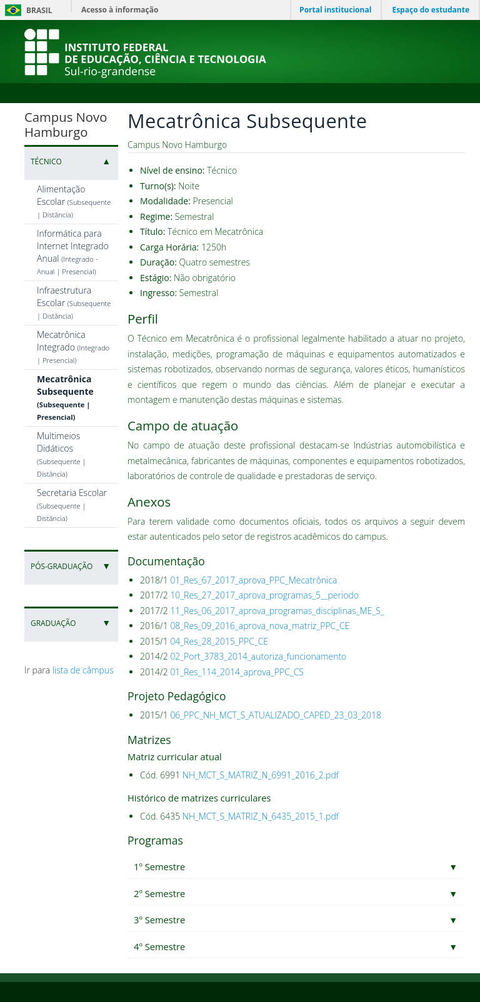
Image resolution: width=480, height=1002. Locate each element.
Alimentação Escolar (74, 201)
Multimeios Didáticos (61, 454)
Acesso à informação (119, 9)
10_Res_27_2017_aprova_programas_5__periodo (264, 595)
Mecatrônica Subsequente (65, 397)
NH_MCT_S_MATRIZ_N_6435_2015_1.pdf (260, 816)
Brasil (26, 10)
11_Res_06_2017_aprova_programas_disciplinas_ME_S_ (277, 611)
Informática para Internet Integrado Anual (73, 251)
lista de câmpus (83, 670)
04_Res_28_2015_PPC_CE (219, 641)
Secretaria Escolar (72, 505)
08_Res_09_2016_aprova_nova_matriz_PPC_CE (259, 626)
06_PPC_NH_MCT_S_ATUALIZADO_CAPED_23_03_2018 (275, 715)
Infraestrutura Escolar (74, 302)
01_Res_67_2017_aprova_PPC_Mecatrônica (253, 580)
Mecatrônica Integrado (73, 347)
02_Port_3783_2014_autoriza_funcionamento (258, 656)
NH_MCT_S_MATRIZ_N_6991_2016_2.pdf (260, 775)
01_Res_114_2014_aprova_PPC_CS (237, 672)
